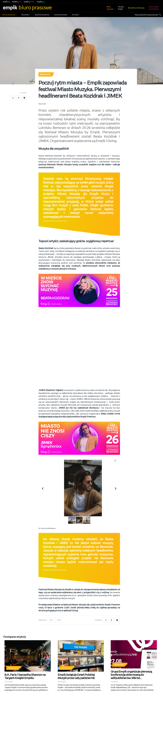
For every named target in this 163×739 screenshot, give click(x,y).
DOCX (60, 620)
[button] (44, 488)
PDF (51, 620)
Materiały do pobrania (42, 15)
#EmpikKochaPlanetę (136, 8)
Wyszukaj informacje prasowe (146, 15)
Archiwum (75, 15)
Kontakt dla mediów (60, 15)
